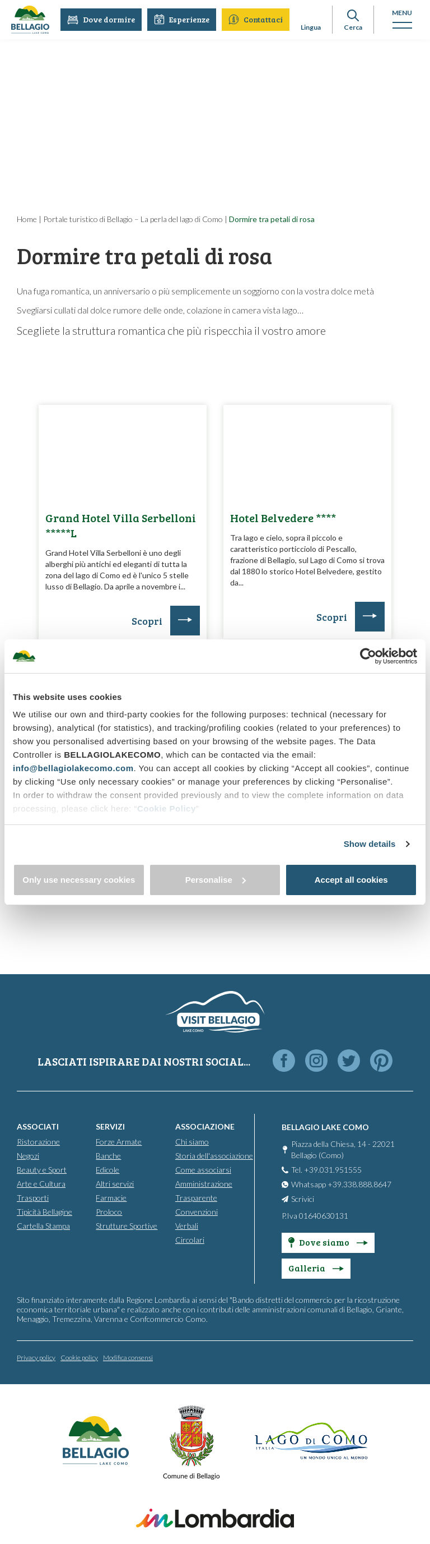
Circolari (189, 1239)
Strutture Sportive (126, 1225)
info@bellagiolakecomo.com (73, 768)
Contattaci (255, 19)
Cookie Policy (166, 808)
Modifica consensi (128, 1357)
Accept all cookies (351, 879)
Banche (108, 1155)
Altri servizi (115, 1183)
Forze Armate (119, 1141)
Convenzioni (196, 1211)
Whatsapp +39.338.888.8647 (341, 1183)
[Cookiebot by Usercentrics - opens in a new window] (368, 656)
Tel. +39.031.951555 (326, 1169)
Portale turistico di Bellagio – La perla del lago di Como (133, 219)
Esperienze (181, 19)
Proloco (109, 1211)
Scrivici (302, 1198)
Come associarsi (203, 1169)
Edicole (107, 1169)
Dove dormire (101, 19)
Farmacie (111, 1197)
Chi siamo (192, 1141)
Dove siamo (328, 1241)
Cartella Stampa (43, 1225)
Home (27, 219)
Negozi (28, 1155)
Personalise (215, 879)
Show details (370, 844)
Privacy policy (36, 1357)
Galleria (316, 1267)
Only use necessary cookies (78, 879)
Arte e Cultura (41, 1183)
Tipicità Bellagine (44, 1211)
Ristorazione (38, 1141)
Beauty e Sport (42, 1169)
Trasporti (33, 1197)
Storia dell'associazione (214, 1155)
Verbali (186, 1225)
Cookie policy (79, 1357)
